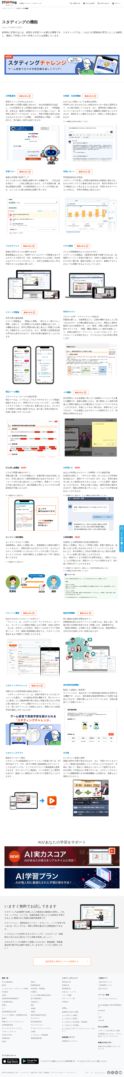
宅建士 (33, 1012)
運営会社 (65, 982)
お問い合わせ (103, 3)
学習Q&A (65, 1002)
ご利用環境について (105, 985)
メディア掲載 (66, 995)
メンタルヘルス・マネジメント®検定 (15, 988)
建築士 (4, 1018)
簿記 (32, 1005)
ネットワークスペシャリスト (12, 1028)
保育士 (4, 1041)
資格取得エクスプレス (70, 1041)
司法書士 (5, 992)
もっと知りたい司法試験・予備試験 (74, 1022)
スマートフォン (100, 1071)
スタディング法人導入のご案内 (109, 1030)
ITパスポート (35, 1018)
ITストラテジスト (37, 1025)
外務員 (33, 1008)
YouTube (101, 1020)
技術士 (33, 982)
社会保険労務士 (7, 1002)
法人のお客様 (88, 3)
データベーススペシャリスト (41, 1028)
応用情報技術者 (7, 1025)
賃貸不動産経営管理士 (38, 1015)
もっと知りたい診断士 (70, 1015)
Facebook (101, 1010)
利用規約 (46, 1071)
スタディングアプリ (14, 753)
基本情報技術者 (36, 1022)
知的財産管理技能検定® (10, 998)
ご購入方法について (105, 982)
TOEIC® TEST (7, 1035)
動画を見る (23, 96)
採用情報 (65, 988)
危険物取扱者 (35, 985)
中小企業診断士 (7, 982)
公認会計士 (35, 1002)
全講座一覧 (75, 3)
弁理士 (4, 995)
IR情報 (64, 985)
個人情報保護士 (36, 998)
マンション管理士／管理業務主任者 (14, 1015)
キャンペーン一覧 (68, 998)
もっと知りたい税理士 (70, 1018)
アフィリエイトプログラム (107, 999)
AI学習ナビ (68, 468)
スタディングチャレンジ (16, 686)
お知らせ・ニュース (69, 992)
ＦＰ (3, 1008)
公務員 (33, 1031)
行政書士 (34, 992)
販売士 (4, 985)
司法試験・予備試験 (38, 988)
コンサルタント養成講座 (39, 1035)
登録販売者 (6, 1038)
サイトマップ (71, 1071)
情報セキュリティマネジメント (13, 1022)
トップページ (24, 1071)
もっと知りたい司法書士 (70, 1025)
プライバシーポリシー (58, 1071)
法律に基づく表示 (36, 1071)
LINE (100, 1017)
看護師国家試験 (36, 1038)
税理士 (4, 1005)
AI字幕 (66, 753)
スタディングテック (9, 1031)
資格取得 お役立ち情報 (70, 1012)
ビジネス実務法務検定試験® (41, 995)
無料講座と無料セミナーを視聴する (61, 961)
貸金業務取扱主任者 (9, 1012)
